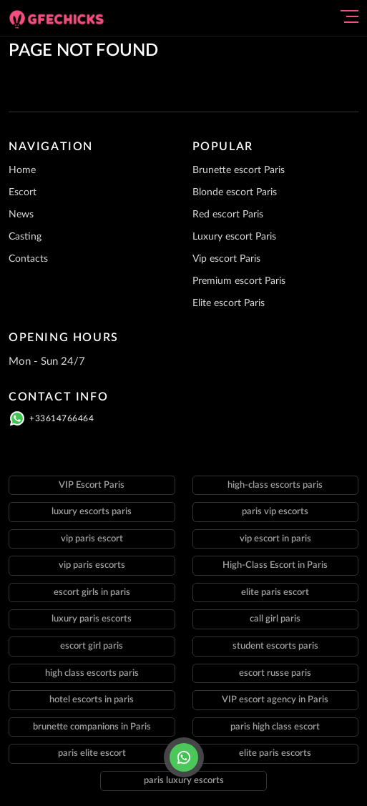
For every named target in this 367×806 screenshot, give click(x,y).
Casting (25, 237)
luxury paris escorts (92, 619)
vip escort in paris (275, 539)
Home (22, 170)
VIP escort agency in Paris (275, 699)
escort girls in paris (92, 592)
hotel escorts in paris (91, 699)
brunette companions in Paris (92, 727)
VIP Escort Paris (91, 485)
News (21, 215)
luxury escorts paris (92, 511)
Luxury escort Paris (234, 237)
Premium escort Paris (238, 281)
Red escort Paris (227, 215)
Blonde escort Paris (234, 192)
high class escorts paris (92, 673)
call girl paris (275, 619)
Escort (22, 192)
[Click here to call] (184, 757)
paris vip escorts (275, 511)
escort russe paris (275, 673)
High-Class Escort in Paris (275, 565)
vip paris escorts (92, 565)
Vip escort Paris (226, 259)
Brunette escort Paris (238, 170)
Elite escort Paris (228, 303)
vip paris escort (92, 539)
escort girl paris (91, 646)
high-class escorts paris (275, 485)
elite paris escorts (275, 753)
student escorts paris (275, 646)
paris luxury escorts (184, 780)
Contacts (28, 259)
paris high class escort (275, 727)
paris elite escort (92, 753)
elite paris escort (275, 592)
